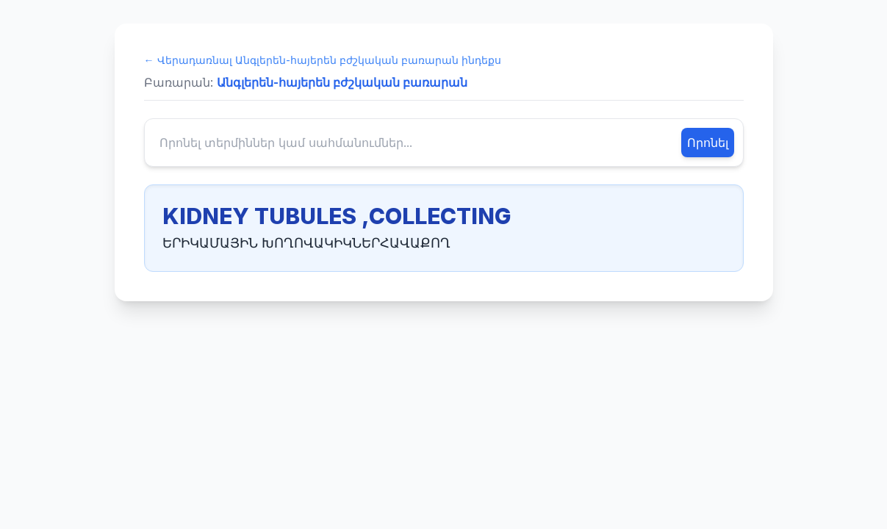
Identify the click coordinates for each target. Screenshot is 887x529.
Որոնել (707, 142)
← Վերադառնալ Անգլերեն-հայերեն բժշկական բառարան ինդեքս (322, 60)
